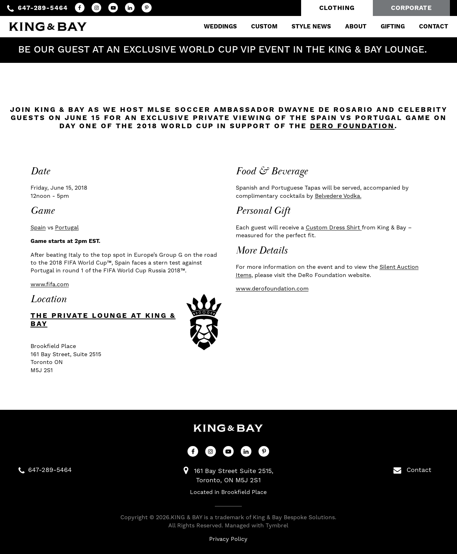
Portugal (67, 227)
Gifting (387, 27)
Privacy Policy (228, 539)
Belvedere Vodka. (338, 196)
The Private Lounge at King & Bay (103, 319)
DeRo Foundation (352, 126)
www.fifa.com (50, 284)
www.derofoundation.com (272, 288)
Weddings (215, 27)
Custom (259, 27)
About (350, 27)
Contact (428, 27)
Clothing (337, 8)
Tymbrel (277, 525)
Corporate (411, 8)
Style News (306, 27)
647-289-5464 (43, 8)
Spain (38, 227)
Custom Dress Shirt (334, 227)
